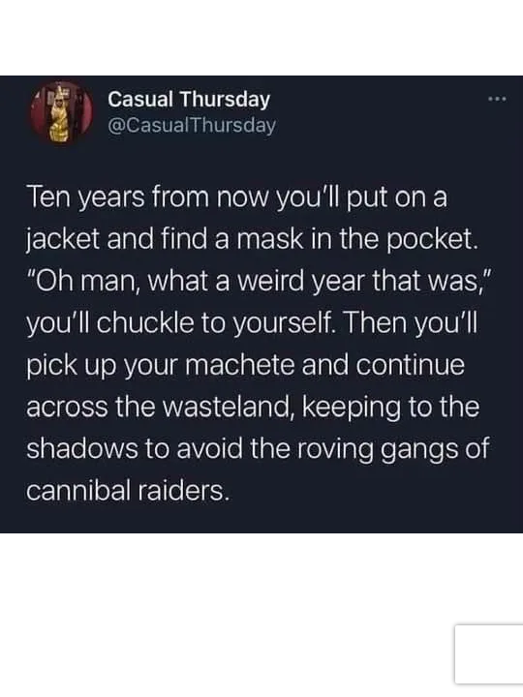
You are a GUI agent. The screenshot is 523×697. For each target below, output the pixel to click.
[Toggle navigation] (42, 27)
